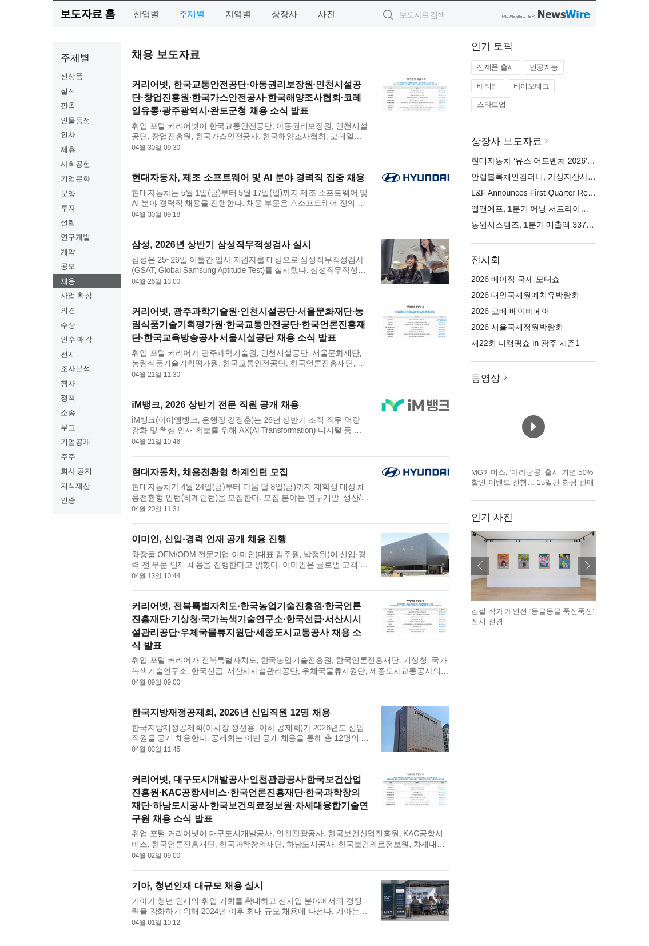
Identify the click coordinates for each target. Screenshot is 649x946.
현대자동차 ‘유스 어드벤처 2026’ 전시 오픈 (547, 160)
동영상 (485, 378)
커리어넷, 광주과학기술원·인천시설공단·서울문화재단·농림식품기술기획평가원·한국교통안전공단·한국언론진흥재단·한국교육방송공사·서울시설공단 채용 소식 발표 (248, 325)
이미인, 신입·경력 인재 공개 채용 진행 (209, 539)
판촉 (68, 105)
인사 (68, 134)
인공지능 (543, 67)
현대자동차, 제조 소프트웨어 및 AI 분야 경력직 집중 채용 (248, 177)
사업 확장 (77, 295)
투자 (68, 208)
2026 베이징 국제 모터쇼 (515, 279)
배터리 (488, 86)
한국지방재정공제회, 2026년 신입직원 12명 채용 (231, 712)
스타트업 (491, 104)
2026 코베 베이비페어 (510, 311)
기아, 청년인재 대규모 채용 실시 (197, 886)
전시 (68, 354)
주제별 (192, 14)
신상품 (72, 76)
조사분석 (75, 368)
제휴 (68, 149)
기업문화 (75, 178)
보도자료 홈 (88, 14)
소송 (68, 412)
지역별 (238, 14)
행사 (68, 383)
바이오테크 (531, 86)
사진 (326, 14)
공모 (68, 266)
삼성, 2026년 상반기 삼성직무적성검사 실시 (221, 244)
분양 (68, 193)
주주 (68, 456)
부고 (68, 427)
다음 (587, 566)
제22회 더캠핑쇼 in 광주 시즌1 (525, 343)
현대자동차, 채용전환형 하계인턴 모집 (210, 472)
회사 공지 (77, 471)
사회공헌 (75, 164)
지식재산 (75, 486)
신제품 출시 (496, 67)
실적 (68, 91)
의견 (68, 310)
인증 (68, 500)
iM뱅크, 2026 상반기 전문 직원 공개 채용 (215, 405)
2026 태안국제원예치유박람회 (525, 295)
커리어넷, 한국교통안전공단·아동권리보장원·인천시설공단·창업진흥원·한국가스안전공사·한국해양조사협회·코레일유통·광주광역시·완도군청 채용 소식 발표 (246, 98)
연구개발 (75, 237)
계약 (68, 252)
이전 (480, 566)
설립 (68, 222)
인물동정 (75, 120)
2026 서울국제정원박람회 (517, 327)
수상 (68, 325)
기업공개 (75, 442)
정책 (68, 397)
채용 (68, 281)
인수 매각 (77, 339)
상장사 (284, 14)
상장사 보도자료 (506, 141)
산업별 (146, 14)
